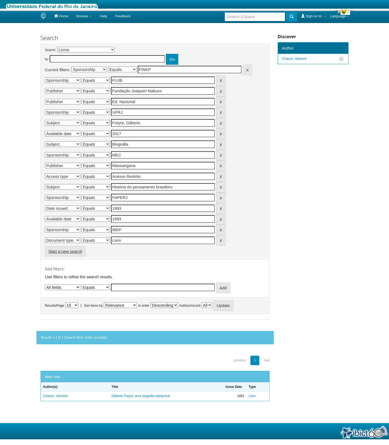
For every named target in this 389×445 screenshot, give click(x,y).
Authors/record (189, 305)
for (47, 59)
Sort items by (93, 305)
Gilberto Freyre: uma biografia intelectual (141, 396)
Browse (84, 16)
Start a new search (65, 251)
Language (339, 16)
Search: (50, 50)
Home (61, 16)
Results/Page (54, 305)
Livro (252, 396)
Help (103, 16)
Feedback (122, 16)
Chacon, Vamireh (55, 396)
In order (143, 305)
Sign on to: (313, 16)
